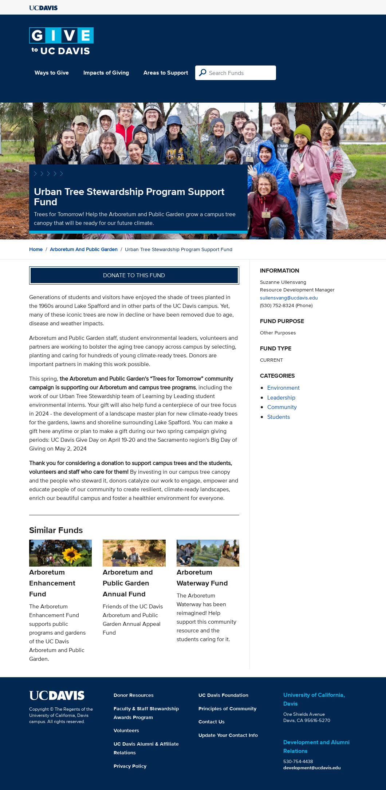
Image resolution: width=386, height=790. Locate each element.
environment (283, 388)
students (278, 417)
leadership (281, 397)
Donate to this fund (134, 275)
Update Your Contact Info (228, 735)
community (282, 407)
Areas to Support (165, 72)
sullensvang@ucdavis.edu (289, 297)
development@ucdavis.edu (312, 767)
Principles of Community (227, 708)
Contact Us (211, 721)
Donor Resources (134, 695)
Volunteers (126, 730)
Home (36, 249)
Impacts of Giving (106, 72)
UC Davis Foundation (223, 695)
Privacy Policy (130, 766)
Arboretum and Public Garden (84, 249)
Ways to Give (52, 72)
